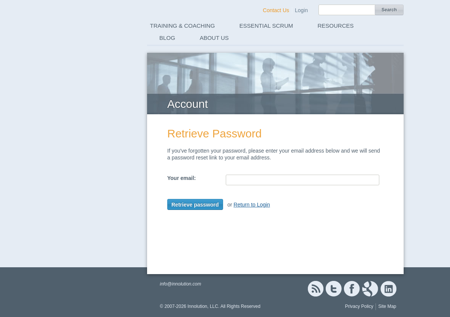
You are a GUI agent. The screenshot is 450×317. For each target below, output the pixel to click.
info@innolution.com (180, 284)
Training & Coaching (182, 25)
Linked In (388, 288)
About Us (214, 38)
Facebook (352, 288)
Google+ (370, 288)
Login (301, 10)
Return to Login (252, 205)
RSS (315, 288)
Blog (167, 38)
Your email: (181, 178)
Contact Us (276, 10)
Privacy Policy (359, 306)
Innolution (89, 23)
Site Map (387, 306)
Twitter (334, 288)
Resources (336, 25)
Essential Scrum (266, 25)
